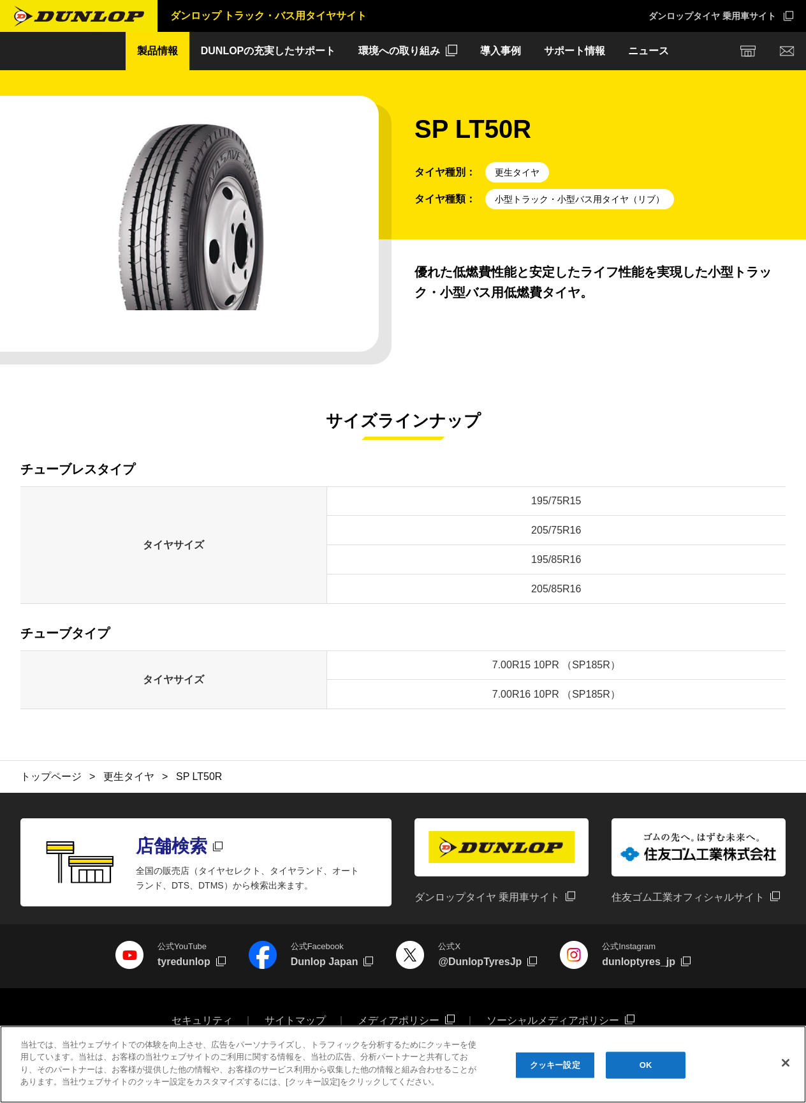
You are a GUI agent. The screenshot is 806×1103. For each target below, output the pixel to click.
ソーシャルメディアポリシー (553, 1020)
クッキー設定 (555, 1066)
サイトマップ (295, 1020)
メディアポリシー (398, 1020)
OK (646, 1066)
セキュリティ (202, 1020)
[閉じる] (786, 1065)
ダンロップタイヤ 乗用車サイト (712, 16)
